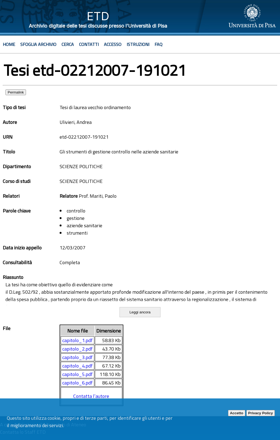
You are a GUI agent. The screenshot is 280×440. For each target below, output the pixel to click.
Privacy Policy (260, 413)
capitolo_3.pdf (77, 357)
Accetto (236, 413)
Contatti (89, 44)
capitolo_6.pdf (77, 382)
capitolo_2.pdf (77, 348)
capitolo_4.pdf (77, 365)
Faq (158, 44)
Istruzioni (138, 44)
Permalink (16, 92)
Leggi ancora (139, 312)
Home (9, 44)
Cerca (68, 44)
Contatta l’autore (91, 396)
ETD (98, 16)
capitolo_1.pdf (77, 340)
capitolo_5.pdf (77, 374)
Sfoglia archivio (38, 44)
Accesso (112, 44)
